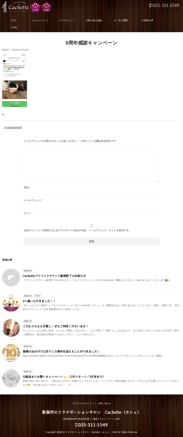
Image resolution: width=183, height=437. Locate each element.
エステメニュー (67, 20)
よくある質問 (121, 20)
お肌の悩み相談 (94, 20)
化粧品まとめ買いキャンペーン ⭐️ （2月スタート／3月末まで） (64, 377)
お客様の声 (147, 20)
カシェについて (40, 20)
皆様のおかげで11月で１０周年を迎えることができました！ (61, 351)
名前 (27, 187)
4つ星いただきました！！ (39, 301)
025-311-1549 (164, 5)
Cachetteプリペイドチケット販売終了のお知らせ (54, 276)
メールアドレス (33, 200)
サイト (27, 213)
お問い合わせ (104, 403)
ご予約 (13, 27)
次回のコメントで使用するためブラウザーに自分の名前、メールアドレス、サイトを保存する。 (77, 230)
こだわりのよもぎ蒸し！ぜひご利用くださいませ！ (55, 326)
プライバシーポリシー (82, 403)
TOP (13, 20)
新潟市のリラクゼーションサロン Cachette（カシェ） (36, 8)
